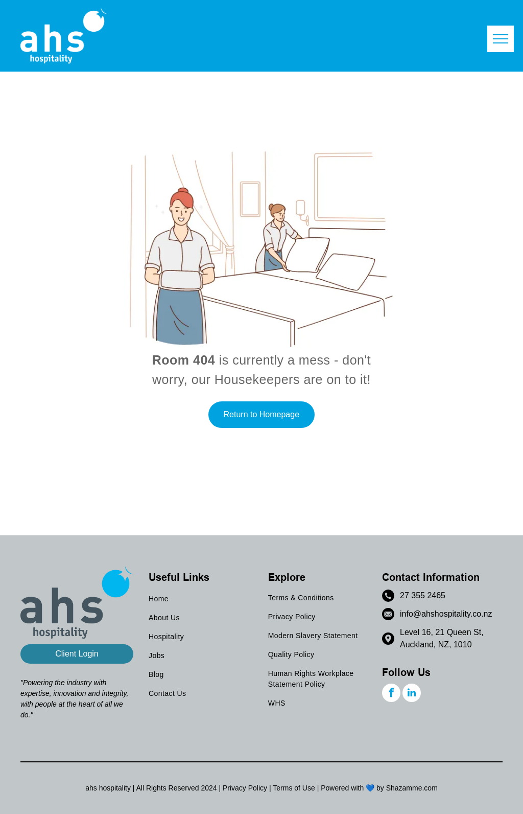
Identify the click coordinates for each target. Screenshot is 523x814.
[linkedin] (411, 694)
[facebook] (391, 694)
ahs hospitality (108, 788)
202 (206, 788)
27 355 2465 (422, 595)
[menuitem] (201, 599)
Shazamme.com (412, 788)
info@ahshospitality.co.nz (446, 613)
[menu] (500, 39)
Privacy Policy (245, 788)
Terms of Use (294, 788)
